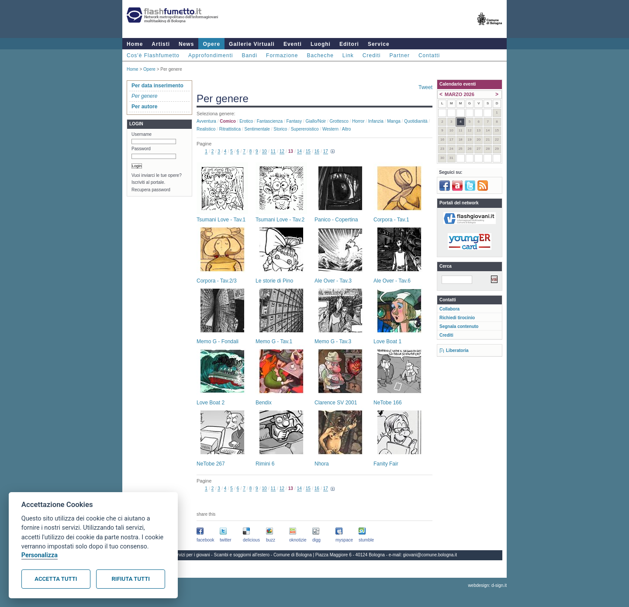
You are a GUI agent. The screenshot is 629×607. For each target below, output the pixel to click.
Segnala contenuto (458, 326)
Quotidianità (415, 121)
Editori (349, 44)
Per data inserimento (157, 86)
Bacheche (320, 55)
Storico (280, 129)
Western (330, 129)
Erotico (246, 121)
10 (264, 151)
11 (273, 151)
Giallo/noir (315, 121)
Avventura (206, 121)
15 (308, 151)
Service (379, 44)
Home (135, 44)
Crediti (372, 55)
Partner (400, 55)
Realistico (206, 129)
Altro (346, 129)
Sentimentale (257, 129)
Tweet (425, 87)
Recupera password (150, 189)
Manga (394, 121)
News (186, 44)
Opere (211, 44)
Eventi (292, 44)
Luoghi (321, 44)
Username (141, 134)
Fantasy (294, 121)
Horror (358, 121)
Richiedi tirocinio (457, 317)
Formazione (282, 55)
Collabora (449, 309)
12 (282, 151)
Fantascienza (270, 121)
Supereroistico (305, 129)
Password (141, 148)
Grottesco (338, 121)
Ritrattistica (230, 129)
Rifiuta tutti (131, 579)
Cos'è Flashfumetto (153, 55)
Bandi (249, 55)
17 (325, 151)
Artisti (161, 44)
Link (348, 55)
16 (316, 151)
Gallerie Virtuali (252, 44)
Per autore (144, 106)
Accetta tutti (56, 579)
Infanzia (376, 121)
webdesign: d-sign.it (487, 585)
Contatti (429, 55)
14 (299, 151)
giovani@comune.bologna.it (430, 554)
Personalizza (39, 555)
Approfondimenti (210, 55)
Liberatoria (457, 350)
